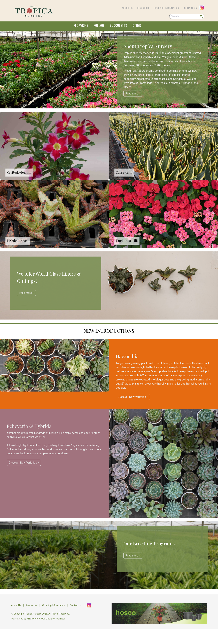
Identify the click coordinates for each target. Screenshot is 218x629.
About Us (127, 8)
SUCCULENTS (118, 25)
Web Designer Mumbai (53, 618)
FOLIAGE (99, 25)
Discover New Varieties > (133, 397)
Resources (143, 8)
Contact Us (190, 8)
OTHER (137, 25)
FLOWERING (81, 25)
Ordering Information (166, 8)
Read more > (132, 93)
